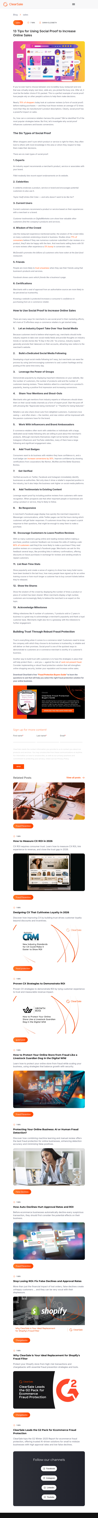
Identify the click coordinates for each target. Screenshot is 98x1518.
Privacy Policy (63, 759)
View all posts (75, 777)
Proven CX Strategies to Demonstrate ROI (39, 983)
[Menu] (73, 4)
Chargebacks (21, 1340)
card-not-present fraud (71, 662)
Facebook (49, 1468)
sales (25, 14)
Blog (15, 14)
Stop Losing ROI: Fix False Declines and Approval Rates (47, 1281)
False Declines (22, 1192)
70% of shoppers (27, 102)
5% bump (49, 246)
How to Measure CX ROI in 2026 (32, 841)
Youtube (49, 1497)
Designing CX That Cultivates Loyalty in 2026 (41, 912)
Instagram (49, 1478)
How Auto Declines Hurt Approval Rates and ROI (43, 1206)
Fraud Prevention (23, 826)
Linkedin (49, 1487)
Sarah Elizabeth (48, 23)
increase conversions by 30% (40, 458)
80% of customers (21, 545)
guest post (20, 1040)
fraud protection (23, 968)
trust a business (42, 268)
